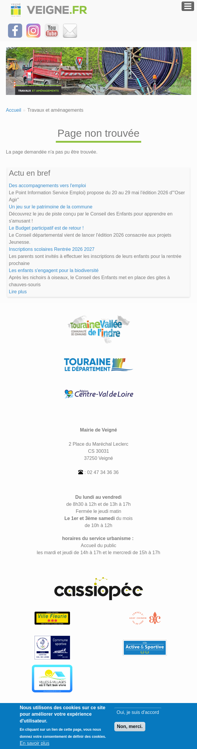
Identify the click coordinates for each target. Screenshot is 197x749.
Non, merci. (130, 729)
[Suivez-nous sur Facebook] (15, 30)
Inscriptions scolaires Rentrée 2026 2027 (52, 249)
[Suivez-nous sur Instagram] (33, 30)
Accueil (13, 110)
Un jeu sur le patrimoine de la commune (50, 206)
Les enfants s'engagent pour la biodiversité (54, 270)
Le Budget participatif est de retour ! (46, 228)
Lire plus (18, 291)
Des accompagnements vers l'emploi (47, 185)
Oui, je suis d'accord (138, 715)
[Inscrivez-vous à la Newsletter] (70, 30)
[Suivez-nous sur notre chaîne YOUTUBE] (52, 30)
